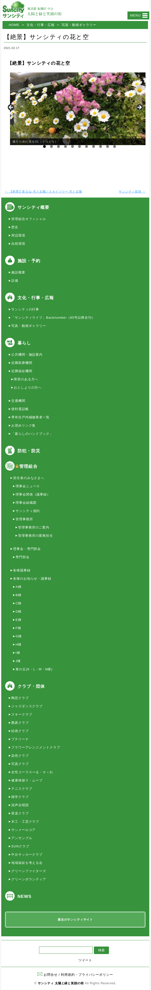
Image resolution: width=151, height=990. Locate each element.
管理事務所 (24, 519)
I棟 (18, 653)
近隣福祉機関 (21, 371)
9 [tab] (100, 146)
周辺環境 (18, 235)
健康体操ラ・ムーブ (27, 780)
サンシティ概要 (33, 207)
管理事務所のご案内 (33, 527)
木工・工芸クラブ (25, 821)
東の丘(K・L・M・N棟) (34, 669)
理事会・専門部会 (27, 549)
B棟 (19, 595)
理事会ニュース (28, 486)
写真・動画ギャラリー (79, 25)
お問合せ (47, 975)
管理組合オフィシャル (28, 219)
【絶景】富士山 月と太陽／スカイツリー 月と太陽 (43, 191)
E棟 (19, 620)
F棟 (18, 628)
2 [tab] (51, 146)
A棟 (19, 587)
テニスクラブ (21, 788)
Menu (135, 15)
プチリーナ (20, 739)
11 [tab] (115, 146)
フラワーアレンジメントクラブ (35, 747)
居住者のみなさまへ (28, 478)
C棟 (19, 603)
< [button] (11, 107)
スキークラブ (21, 714)
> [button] (139, 107)
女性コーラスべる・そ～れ (32, 772)
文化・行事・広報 (40, 25)
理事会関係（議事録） (33, 494)
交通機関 (18, 401)
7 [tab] (86, 146)
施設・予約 (29, 260)
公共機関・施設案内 (27, 354)
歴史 (14, 227)
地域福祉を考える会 (27, 863)
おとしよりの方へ (28, 387)
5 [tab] (72, 146)
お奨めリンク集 (23, 425)
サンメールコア (23, 830)
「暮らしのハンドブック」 (32, 434)
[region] (75, 108)
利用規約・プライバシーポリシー (87, 975)
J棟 (18, 661)
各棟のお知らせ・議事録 (32, 578)
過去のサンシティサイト (75, 919)
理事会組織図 (26, 502)
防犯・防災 (29, 451)
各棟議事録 (22, 570)
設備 (14, 280)
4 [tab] (65, 146)
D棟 (19, 611)
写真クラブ (20, 764)
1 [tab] (44, 146)
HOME (14, 25)
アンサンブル (21, 838)
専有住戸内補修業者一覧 (30, 417)
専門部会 (23, 557)
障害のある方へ (26, 379)
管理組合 (28, 466)
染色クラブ (20, 755)
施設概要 (18, 272)
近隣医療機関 (21, 363)
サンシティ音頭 (132, 191)
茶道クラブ (20, 813)
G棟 (19, 636)
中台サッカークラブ (27, 854)
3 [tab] (58, 146)
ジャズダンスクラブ (27, 706)
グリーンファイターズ (28, 871)
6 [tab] (79, 146)
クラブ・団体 (31, 686)
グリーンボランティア (28, 879)
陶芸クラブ (20, 698)
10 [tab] (108, 146)
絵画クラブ (20, 731)
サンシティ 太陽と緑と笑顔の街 (61, 983)
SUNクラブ (20, 846)
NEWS (25, 896)
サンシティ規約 (28, 511)
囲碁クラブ (20, 723)
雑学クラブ (20, 797)
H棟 (19, 644)
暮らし (24, 343)
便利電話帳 (20, 409)
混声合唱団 (20, 805)
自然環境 (18, 244)
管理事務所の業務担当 (35, 535)
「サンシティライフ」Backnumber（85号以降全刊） (53, 317)
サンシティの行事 (25, 309)
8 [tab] (93, 146)
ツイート (85, 960)
